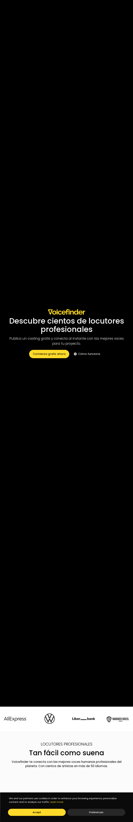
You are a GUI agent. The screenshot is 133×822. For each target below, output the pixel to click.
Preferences (96, 812)
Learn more (56, 802)
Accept (37, 812)
